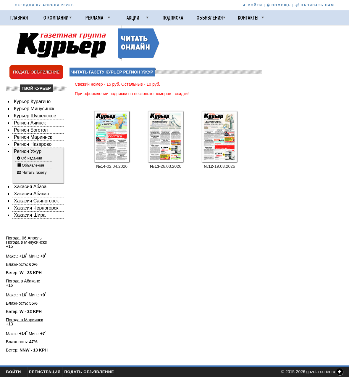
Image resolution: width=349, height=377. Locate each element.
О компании (56, 18)
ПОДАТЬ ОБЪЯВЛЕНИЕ (36, 72)
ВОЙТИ (252, 5)
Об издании (31, 158)
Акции (133, 18)
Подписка (173, 18)
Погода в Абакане (23, 281)
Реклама (94, 18)
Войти (13, 372)
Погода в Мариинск (24, 319)
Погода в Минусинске (27, 242)
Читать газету (34, 172)
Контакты (248, 18)
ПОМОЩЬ (279, 5)
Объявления (210, 18)
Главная (19, 18)
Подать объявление (89, 372)
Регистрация (45, 372)
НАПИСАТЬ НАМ (314, 5)
